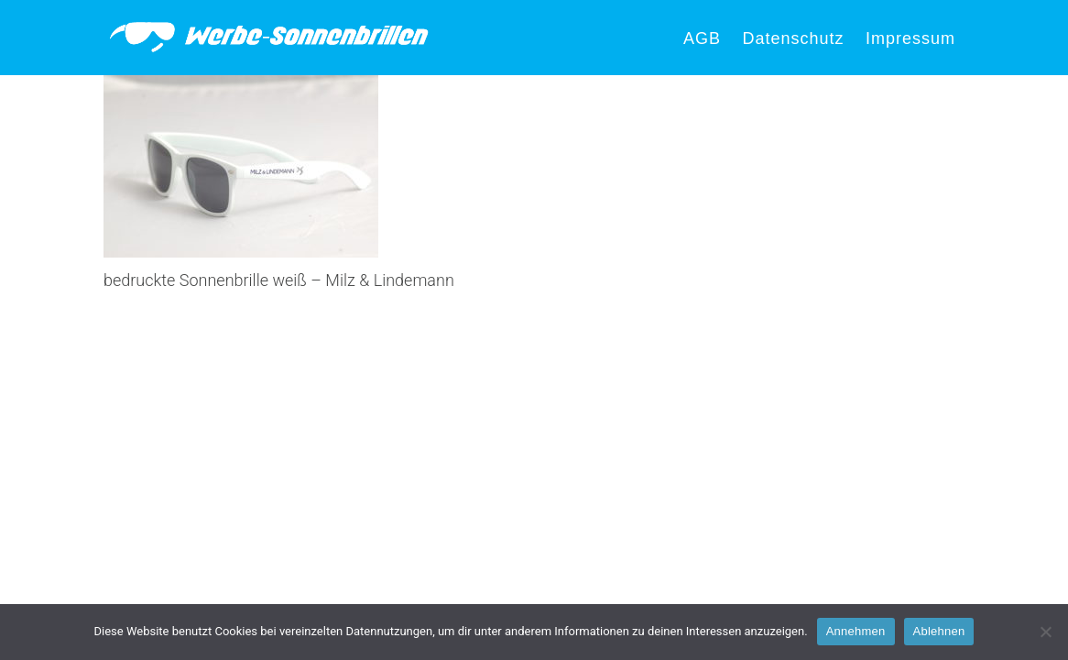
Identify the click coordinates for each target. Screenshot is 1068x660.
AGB (702, 38)
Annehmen (856, 631)
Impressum (910, 38)
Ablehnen (939, 631)
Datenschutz (793, 38)
